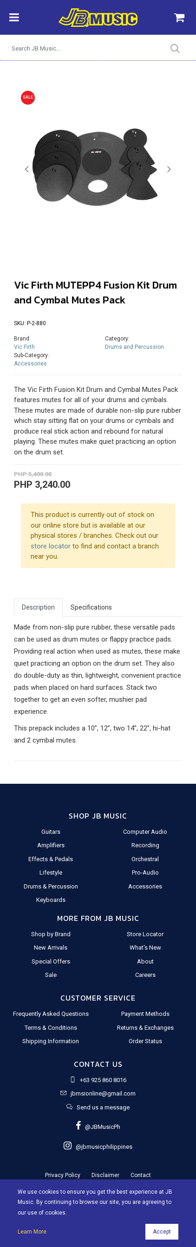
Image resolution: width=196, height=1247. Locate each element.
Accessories (30, 363)
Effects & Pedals (50, 859)
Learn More (32, 1231)
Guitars (50, 831)
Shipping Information (50, 1041)
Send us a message (103, 1107)
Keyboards (50, 899)
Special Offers (51, 961)
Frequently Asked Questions (51, 1013)
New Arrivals (50, 947)
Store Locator (145, 934)
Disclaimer (105, 1175)
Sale (51, 974)
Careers (145, 974)
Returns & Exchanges (145, 1027)
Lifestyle (50, 872)
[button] (26, 169)
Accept (162, 1231)
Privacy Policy (62, 1175)
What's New (145, 947)
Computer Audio (145, 831)
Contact (141, 1175)
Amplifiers (51, 845)
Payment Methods (145, 1013)
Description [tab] (38, 607)
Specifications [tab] (91, 607)
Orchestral (145, 859)
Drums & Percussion (51, 886)
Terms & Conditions (51, 1027)
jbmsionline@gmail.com (103, 1093)
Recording (145, 845)
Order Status (145, 1041)
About (145, 961)
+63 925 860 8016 (103, 1080)
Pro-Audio (145, 872)
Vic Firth (24, 347)
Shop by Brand (51, 934)
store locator (51, 546)
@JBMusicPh (98, 1126)
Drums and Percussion (134, 347)
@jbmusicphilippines (98, 1146)
